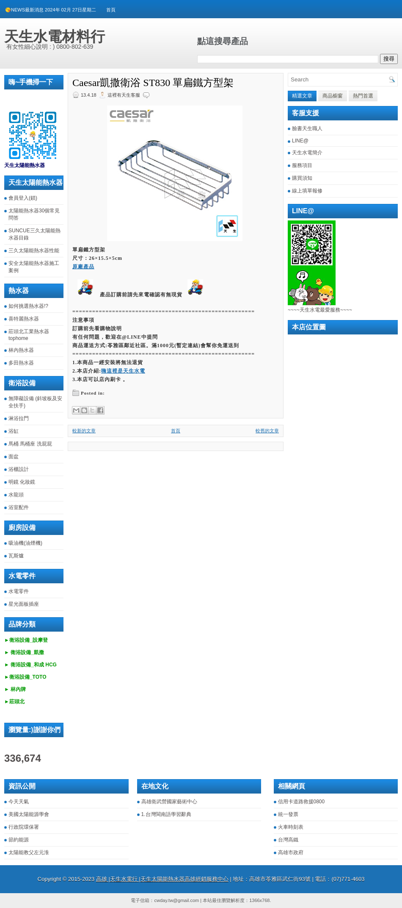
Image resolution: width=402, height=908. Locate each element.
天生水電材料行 (54, 36)
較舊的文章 (267, 430)
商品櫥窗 (332, 96)
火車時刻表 (290, 827)
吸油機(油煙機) (25, 543)
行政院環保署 (23, 827)
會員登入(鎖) (22, 198)
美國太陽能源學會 (28, 814)
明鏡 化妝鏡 (21, 482)
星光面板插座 (23, 604)
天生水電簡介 (307, 153)
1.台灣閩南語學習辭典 (166, 814)
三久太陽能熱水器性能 (33, 250)
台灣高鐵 (288, 840)
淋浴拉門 (18, 418)
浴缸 (13, 431)
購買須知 (302, 178)
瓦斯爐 (16, 556)
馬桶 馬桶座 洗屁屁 (30, 444)
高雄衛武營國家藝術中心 (169, 802)
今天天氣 (18, 802)
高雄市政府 (290, 852)
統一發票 (288, 814)
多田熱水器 (21, 363)
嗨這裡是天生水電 (123, 371)
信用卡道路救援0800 (301, 802)
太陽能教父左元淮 (28, 852)
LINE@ (300, 141)
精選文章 (302, 96)
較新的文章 (84, 430)
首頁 (111, 9)
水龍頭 (16, 495)
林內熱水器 (21, 350)
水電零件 (18, 591)
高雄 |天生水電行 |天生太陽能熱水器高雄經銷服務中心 (162, 879)
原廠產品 (83, 267)
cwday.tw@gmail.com (176, 900)
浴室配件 (18, 507)
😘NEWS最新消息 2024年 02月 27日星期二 (50, 9)
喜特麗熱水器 (23, 319)
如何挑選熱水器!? (28, 306)
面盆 (13, 457)
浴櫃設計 (18, 469)
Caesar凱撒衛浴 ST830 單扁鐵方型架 (153, 83)
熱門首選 (363, 96)
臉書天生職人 (307, 128)
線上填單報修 (307, 191)
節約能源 (18, 840)
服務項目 (302, 165)
